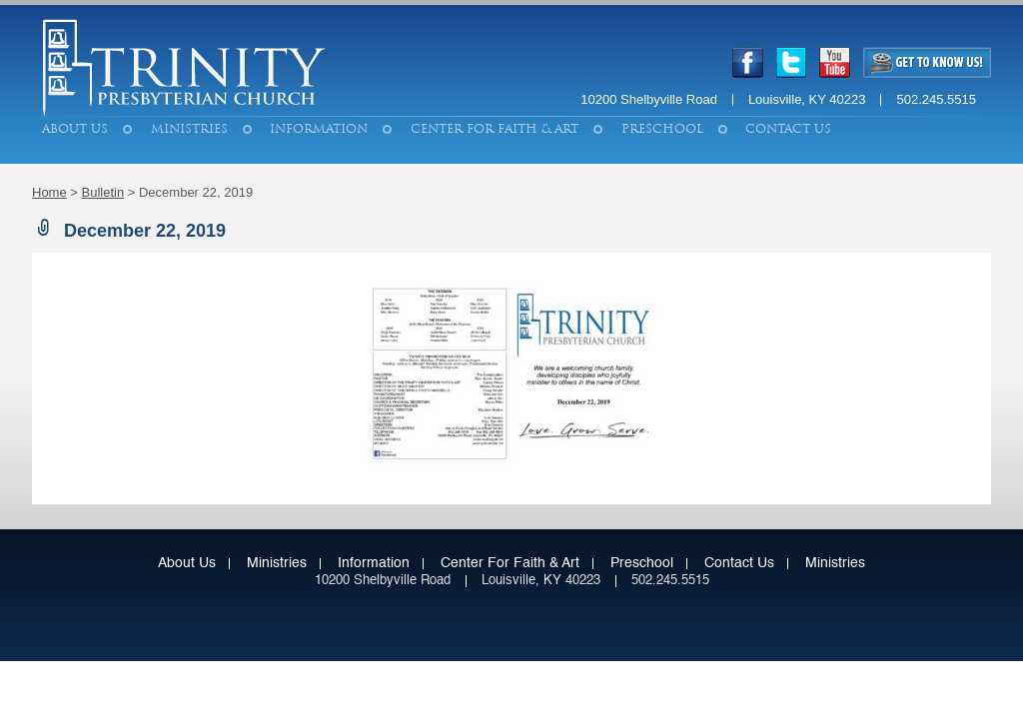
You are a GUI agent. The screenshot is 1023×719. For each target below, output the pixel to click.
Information (319, 129)
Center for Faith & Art (494, 129)
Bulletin (103, 192)
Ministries (189, 129)
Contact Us (788, 129)
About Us (75, 129)
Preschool (662, 129)
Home (49, 192)
